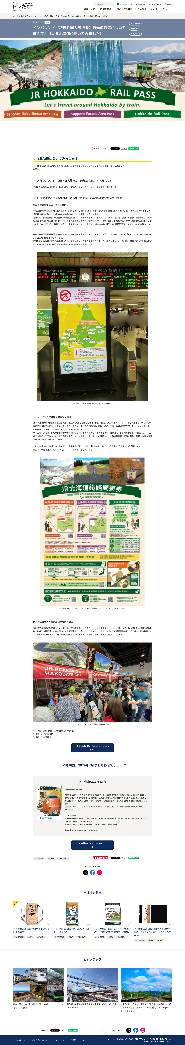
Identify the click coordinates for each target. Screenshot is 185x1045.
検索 (111, 4)
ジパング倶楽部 (125, 9)
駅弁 (30, 937)
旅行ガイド (89, 9)
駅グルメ (41, 937)
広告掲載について (77, 1040)
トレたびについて (20, 1040)
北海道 (134, 29)
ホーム (15, 16)
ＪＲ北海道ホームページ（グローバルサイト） (60, 449)
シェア (124, 148)
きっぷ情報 (142, 9)
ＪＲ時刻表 (136, 24)
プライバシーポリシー (40, 1040)
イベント (165, 9)
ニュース (154, 9)
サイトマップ (59, 1040)
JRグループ (136, 34)
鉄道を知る (105, 9)
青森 (160, 940)
